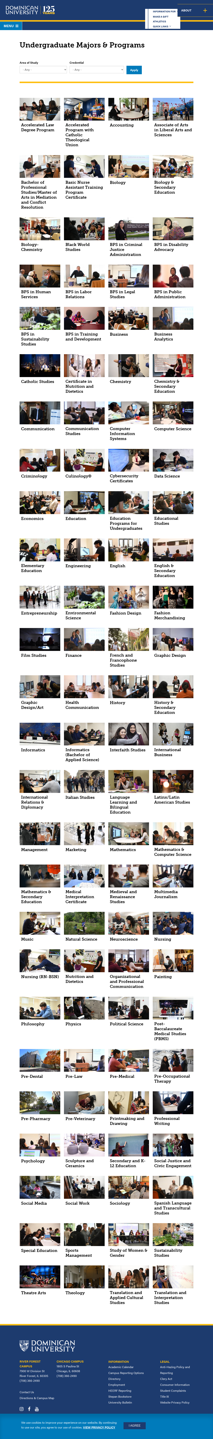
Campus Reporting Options (126, 1373)
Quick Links (166, 6)
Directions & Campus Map (37, 1398)
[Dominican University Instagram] (23, 1409)
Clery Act (166, 1379)
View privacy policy (99, 1427)
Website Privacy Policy (175, 1402)
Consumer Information (175, 1384)
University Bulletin (120, 1402)
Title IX (164, 1396)
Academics (95, 13)
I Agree (135, 1425)
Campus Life (185, 13)
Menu (11, 25)
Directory (114, 1379)
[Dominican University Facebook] (31, 1409)
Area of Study (29, 62)
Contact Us (27, 1392)
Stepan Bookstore (119, 1396)
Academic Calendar (121, 1367)
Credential (77, 62)
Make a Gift (123, 6)
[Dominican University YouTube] (39, 1409)
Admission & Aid (123, 13)
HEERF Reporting (119, 1390)
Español (190, 6)
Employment (116, 1384)
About (205, 13)
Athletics (144, 6)
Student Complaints (173, 1390)
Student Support (155, 13)
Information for (93, 6)
